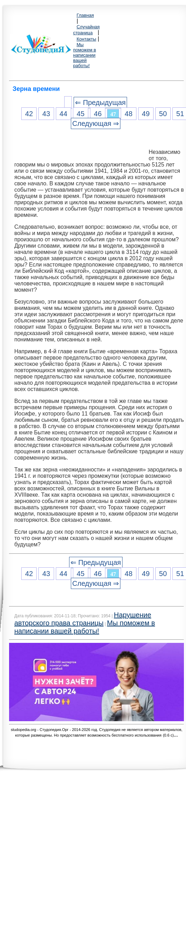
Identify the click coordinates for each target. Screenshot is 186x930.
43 (46, 114)
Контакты (86, 39)
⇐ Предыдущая (100, 102)
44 (63, 114)
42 (29, 114)
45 (80, 114)
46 (98, 114)
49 (146, 114)
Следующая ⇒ (95, 123)
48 (128, 114)
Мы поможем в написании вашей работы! (84, 55)
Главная (85, 15)
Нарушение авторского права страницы (82, 619)
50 (163, 114)
